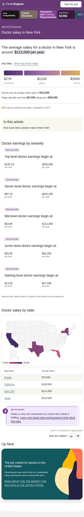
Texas (7, 398)
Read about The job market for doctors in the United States (25, 483)
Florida (8, 377)
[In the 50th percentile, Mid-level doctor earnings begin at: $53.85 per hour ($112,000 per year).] (42, 220)
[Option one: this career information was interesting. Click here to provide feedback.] (71, 436)
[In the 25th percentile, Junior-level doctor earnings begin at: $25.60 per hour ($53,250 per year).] (42, 249)
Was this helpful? (58, 436)
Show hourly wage (26, 63)
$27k (9, 80)
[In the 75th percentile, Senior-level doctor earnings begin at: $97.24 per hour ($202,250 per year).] (42, 190)
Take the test (71, 4)
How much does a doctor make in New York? (26, 128)
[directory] (42, 125)
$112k (42, 80)
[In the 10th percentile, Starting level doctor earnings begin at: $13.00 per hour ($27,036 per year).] (42, 279)
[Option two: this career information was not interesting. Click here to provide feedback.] (78, 436)
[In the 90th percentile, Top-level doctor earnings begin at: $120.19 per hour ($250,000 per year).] (42, 160)
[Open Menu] (31, 4)
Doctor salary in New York (21, 32)
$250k (75, 80)
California (9, 384)
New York (9, 391)
